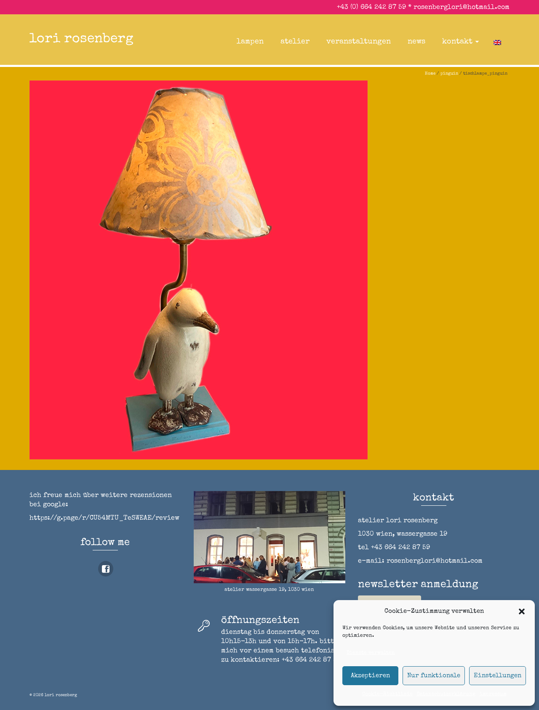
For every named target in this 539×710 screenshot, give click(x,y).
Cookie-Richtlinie (387, 694)
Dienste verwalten (371, 653)
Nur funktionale (433, 676)
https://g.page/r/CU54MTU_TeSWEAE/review (104, 518)
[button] (522, 611)
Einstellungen (497, 676)
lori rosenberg (81, 39)
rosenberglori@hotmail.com (462, 7)
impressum (493, 694)
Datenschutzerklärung (446, 694)
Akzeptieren (370, 676)
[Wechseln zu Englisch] (497, 41)
